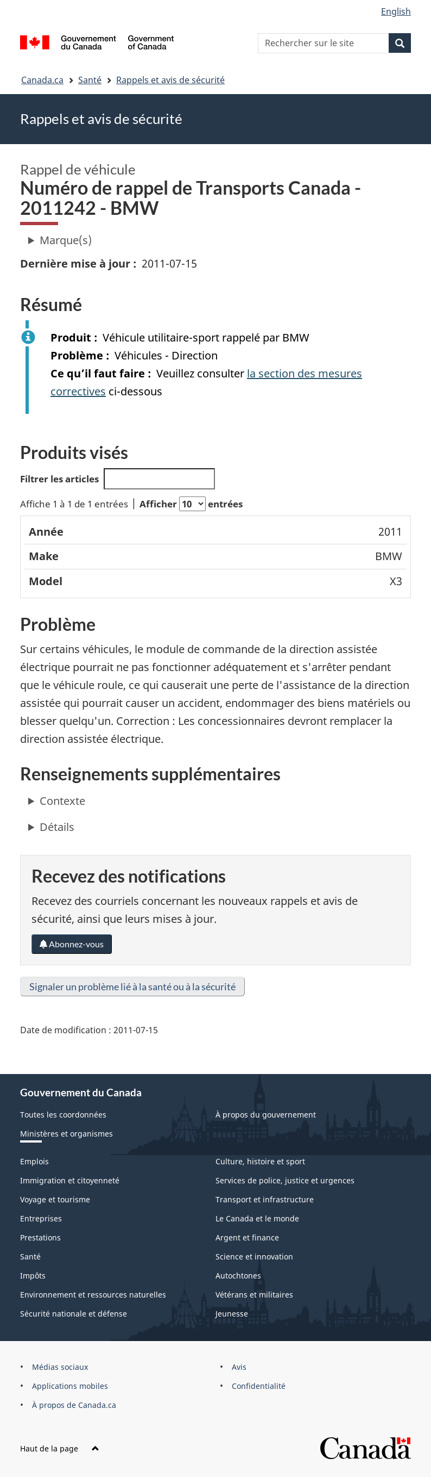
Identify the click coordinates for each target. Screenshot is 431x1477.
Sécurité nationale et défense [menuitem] (73, 1313)
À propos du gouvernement (266, 1114)
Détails (57, 827)
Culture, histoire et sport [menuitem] (260, 1161)
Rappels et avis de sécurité (170, 80)
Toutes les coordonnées (63, 1114)
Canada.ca (42, 80)
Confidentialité (259, 1386)
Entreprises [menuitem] (41, 1218)
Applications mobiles (70, 1386)
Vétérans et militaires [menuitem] (254, 1294)
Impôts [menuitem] (33, 1275)
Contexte (62, 800)
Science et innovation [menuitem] (254, 1256)
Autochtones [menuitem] (238, 1275)
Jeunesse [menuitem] (232, 1313)
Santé (90, 80)
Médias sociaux (60, 1367)
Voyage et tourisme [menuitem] (55, 1199)
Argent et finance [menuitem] (247, 1237)
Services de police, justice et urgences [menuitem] (285, 1180)
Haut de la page (59, 1448)
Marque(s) (66, 240)
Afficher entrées (191, 504)
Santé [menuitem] (30, 1256)
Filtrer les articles (117, 478)
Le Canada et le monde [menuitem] (257, 1218)
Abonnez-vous (72, 944)
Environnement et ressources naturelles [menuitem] (93, 1294)
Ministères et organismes (66, 1133)
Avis (239, 1367)
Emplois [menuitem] (34, 1161)
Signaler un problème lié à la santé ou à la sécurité (132, 986)
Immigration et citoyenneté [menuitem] (69, 1180)
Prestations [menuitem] (40, 1237)
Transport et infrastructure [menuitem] (265, 1199)
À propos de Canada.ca (74, 1405)
